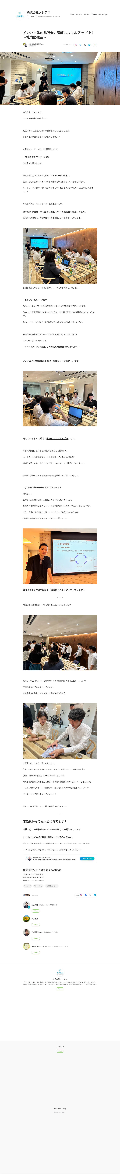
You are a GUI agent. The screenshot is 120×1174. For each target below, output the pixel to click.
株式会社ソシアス (38, 12)
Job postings (102, 14)
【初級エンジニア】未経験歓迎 (33, 874)
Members (87, 14)
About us (79, 14)
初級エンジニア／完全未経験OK (33, 880)
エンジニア (28, 886)
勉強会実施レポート (52, 886)
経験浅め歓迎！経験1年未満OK (33, 877)
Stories (94, 14)
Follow (32, 16)
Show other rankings (60, 1112)
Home (72, 14)
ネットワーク (38, 886)
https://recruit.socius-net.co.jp (46, 16)
